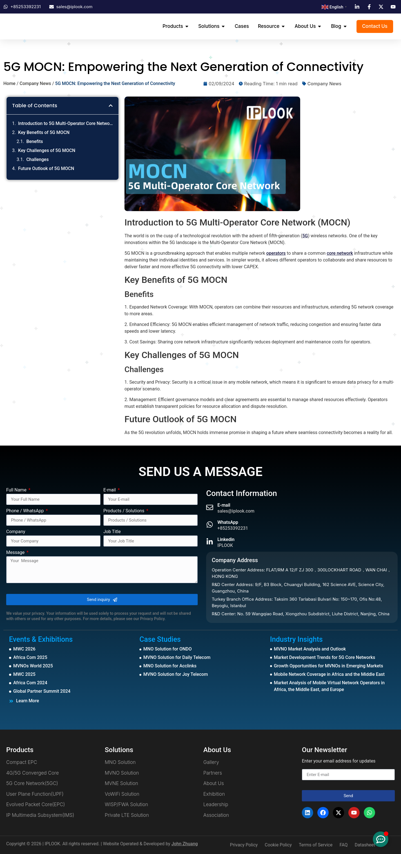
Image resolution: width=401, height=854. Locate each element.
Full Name (17, 490)
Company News (35, 83)
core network (340, 253)
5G (305, 235)
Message (16, 552)
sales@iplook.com (236, 511)
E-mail (110, 490)
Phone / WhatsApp (25, 511)
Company (15, 531)
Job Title (112, 531)
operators (276, 253)
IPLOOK (225, 545)
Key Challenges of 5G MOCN (46, 150)
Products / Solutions (124, 511)
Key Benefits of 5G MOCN (44, 132)
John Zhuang (184, 843)
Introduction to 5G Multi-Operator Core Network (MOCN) (65, 123)
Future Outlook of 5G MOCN (46, 168)
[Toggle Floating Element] (380, 839)
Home (9, 83)
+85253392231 (232, 528)
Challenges (37, 159)
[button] (110, 105)
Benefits (34, 141)
